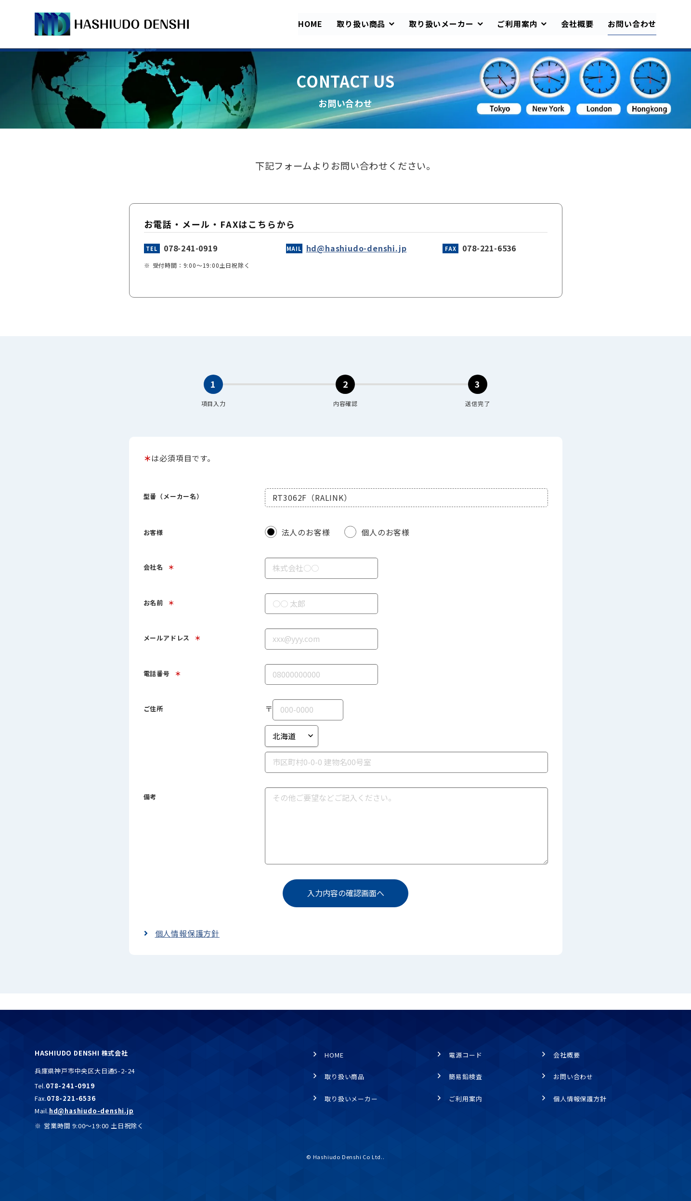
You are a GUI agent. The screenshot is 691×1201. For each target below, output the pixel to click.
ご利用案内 (465, 1098)
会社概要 (566, 1054)
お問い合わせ (573, 1076)
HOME (43, 58)
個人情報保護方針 (187, 949)
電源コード (465, 1054)
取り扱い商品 (345, 1076)
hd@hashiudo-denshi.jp (356, 264)
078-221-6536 (489, 264)
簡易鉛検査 (465, 1076)
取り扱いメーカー (351, 1098)
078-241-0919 (191, 264)
